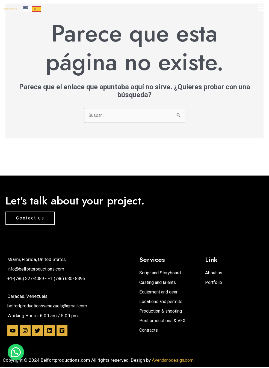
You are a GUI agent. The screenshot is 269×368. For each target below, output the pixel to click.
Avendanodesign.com (174, 361)
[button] (235, 9)
